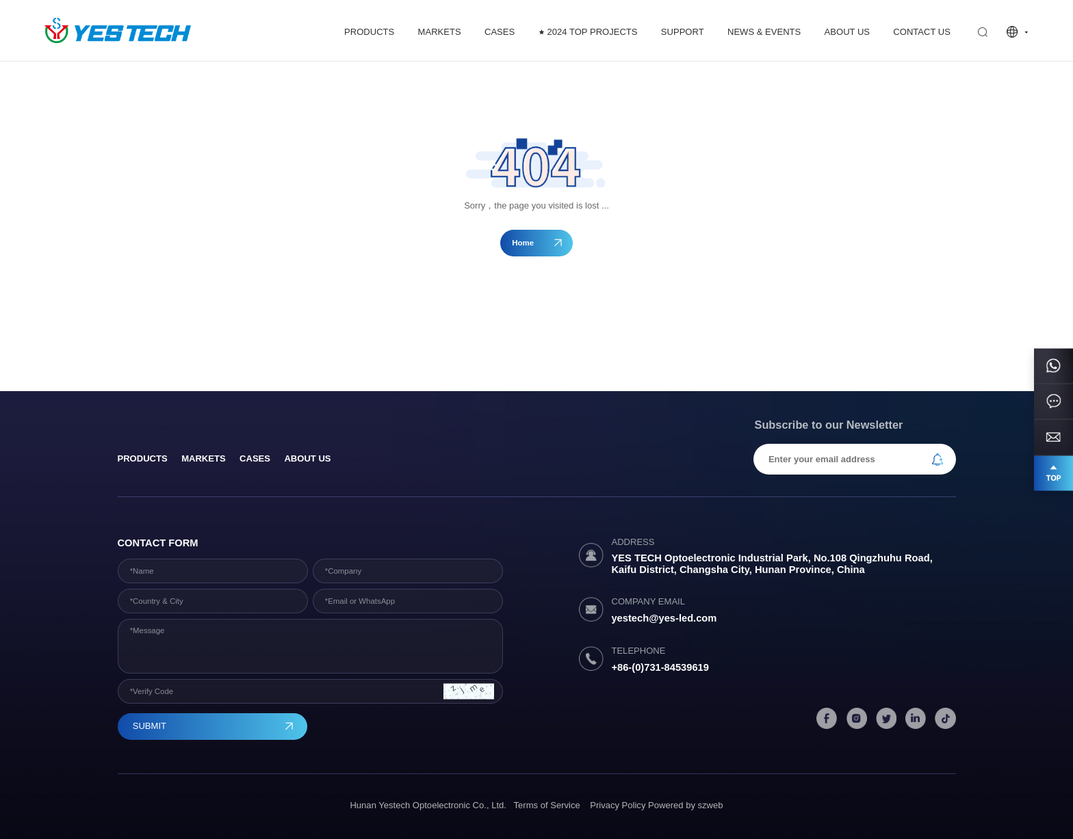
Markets (203, 458)
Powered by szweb (685, 805)
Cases (255, 458)
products (143, 458)
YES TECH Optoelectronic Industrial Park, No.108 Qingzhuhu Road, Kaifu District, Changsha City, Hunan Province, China (771, 563)
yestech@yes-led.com (663, 618)
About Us (307, 458)
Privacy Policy (617, 805)
